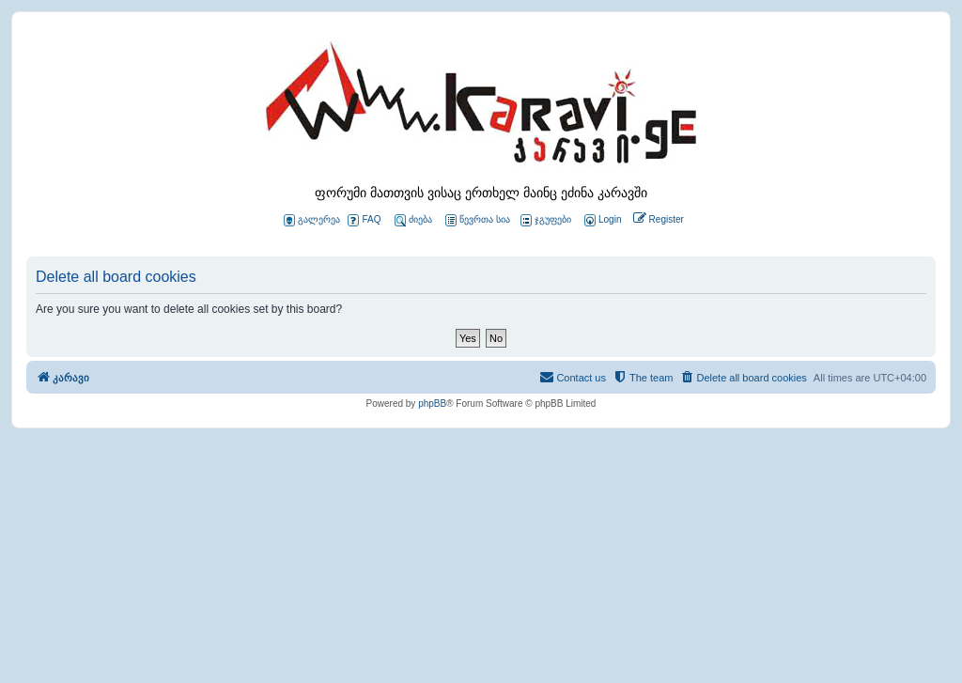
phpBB (432, 403)
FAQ (364, 220)
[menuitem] (601, 220)
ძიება (413, 220)
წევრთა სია (477, 220)
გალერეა (312, 220)
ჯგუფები (545, 220)
